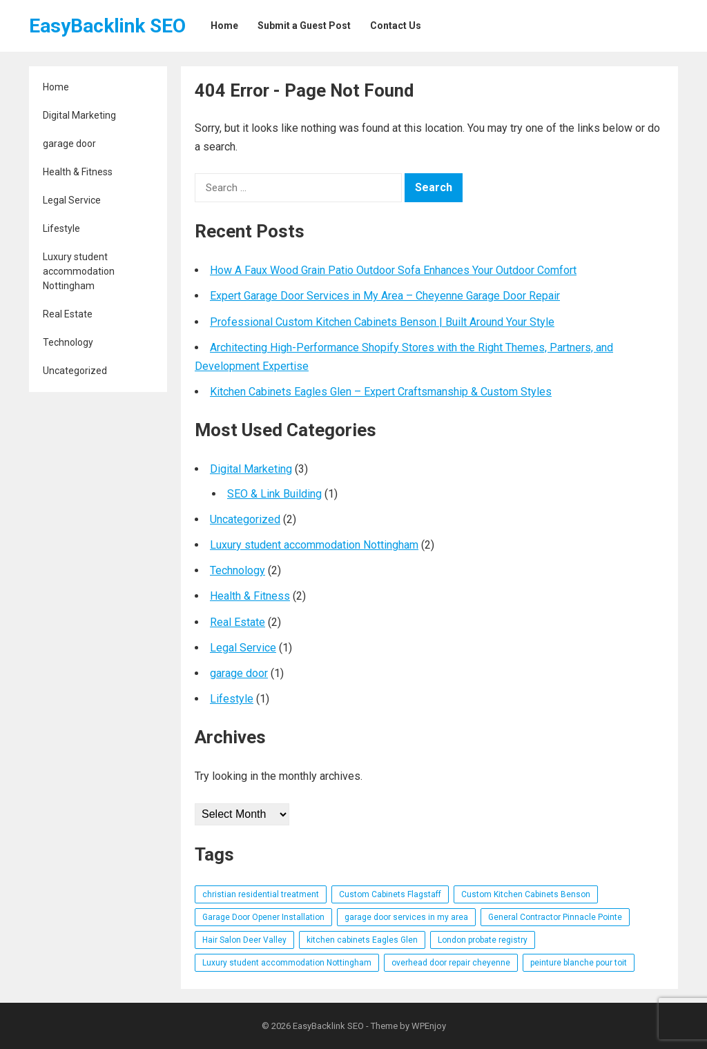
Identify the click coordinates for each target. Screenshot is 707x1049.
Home (56, 86)
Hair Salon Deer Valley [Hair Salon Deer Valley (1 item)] (244, 940)
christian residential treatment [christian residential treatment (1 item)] (260, 894)
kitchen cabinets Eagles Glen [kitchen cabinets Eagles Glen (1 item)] (362, 940)
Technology (68, 342)
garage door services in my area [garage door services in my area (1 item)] (406, 917)
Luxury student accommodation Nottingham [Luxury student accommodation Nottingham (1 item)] (286, 963)
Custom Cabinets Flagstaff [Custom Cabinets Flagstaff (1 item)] (390, 894)
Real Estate (68, 314)
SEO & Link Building (274, 493)
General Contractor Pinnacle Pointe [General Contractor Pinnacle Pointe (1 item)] (555, 917)
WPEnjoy (428, 1026)
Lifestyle (61, 228)
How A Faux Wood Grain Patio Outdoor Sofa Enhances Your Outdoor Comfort (393, 270)
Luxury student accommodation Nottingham (79, 271)
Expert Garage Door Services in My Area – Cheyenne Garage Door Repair (385, 295)
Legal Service (72, 200)
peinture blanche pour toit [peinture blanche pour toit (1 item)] (578, 963)
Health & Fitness (78, 171)
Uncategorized (75, 370)
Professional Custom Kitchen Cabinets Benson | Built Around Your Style (382, 322)
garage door (69, 143)
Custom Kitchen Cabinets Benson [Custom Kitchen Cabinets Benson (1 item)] (525, 894)
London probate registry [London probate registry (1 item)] (482, 940)
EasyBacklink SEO (107, 25)
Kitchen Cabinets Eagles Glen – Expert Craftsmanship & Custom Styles (381, 391)
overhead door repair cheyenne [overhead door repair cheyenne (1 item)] (450, 963)
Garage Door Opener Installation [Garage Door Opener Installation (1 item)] (263, 917)
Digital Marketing (79, 115)
